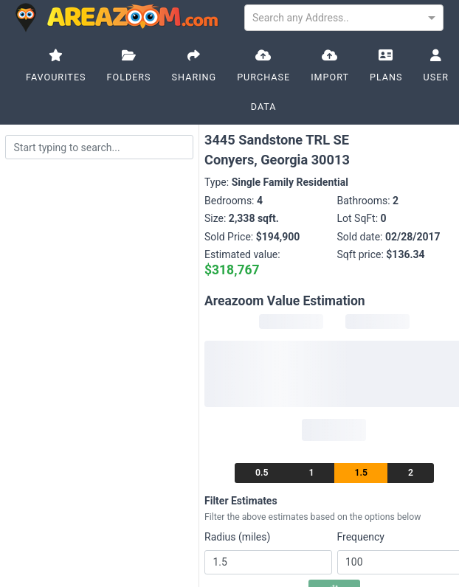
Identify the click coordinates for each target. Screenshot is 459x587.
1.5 (361, 473)
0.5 (261, 473)
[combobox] (344, 16)
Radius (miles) (237, 537)
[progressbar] (291, 321)
